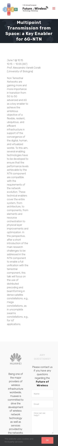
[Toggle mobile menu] (54, 8)
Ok (47, 440)
